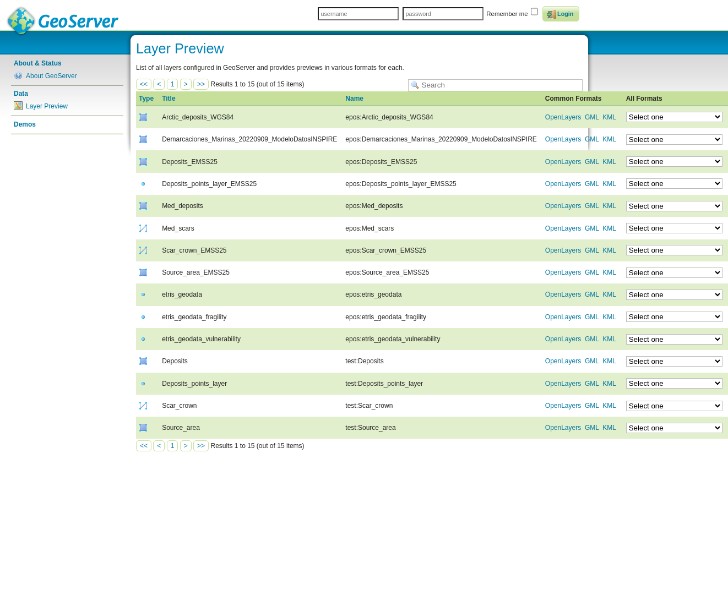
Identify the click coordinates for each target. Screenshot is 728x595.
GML (592, 117)
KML (609, 117)
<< (144, 84)
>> (201, 84)
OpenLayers (563, 117)
